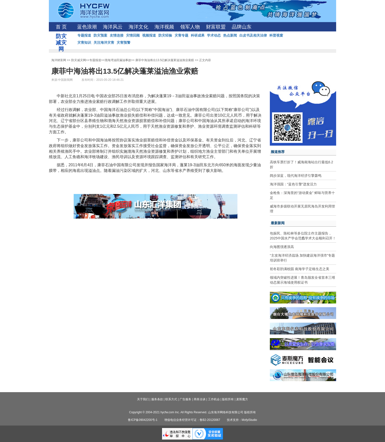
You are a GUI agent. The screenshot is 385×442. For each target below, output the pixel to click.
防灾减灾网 (78, 60)
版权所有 (228, 399)
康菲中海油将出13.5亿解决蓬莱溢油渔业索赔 (164, 60)
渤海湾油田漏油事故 (118, 60)
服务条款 (157, 399)
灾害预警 (123, 42)
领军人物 (190, 26)
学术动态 (214, 35)
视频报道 (149, 35)
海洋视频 (164, 26)
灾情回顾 (133, 35)
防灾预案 (100, 35)
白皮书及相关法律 (253, 35)
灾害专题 (181, 35)
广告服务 (185, 399)
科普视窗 (276, 35)
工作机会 (214, 399)
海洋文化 (138, 26)
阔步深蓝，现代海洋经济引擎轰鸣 (295, 176)
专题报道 (84, 35)
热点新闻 (230, 35)
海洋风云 (113, 26)
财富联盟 (216, 26)
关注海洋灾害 (104, 42)
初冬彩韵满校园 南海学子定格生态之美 (299, 269)
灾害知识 (84, 42)
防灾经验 (165, 35)
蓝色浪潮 (87, 26)
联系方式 (171, 399)
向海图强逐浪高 (282, 247)
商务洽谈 (200, 399)
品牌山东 (241, 26)
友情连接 (117, 35)
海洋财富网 (58, 60)
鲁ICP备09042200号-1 (142, 420)
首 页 (61, 26)
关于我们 (143, 399)
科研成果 (198, 35)
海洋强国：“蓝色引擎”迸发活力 (293, 184)
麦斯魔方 (242, 399)
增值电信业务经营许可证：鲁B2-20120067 (192, 420)
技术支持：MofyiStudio (242, 420)
